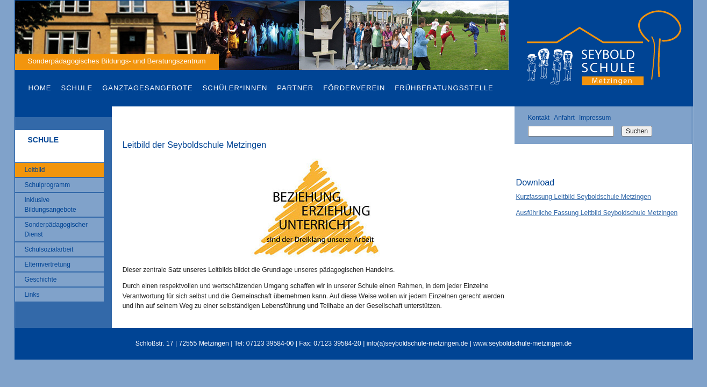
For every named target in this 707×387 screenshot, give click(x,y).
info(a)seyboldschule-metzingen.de (417, 343)
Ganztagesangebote (147, 88)
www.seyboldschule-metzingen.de (522, 343)
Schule (77, 88)
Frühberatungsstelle (444, 88)
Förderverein (354, 88)
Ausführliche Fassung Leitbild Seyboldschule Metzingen (596, 213)
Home (40, 88)
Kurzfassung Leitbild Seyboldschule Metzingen (583, 196)
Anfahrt (564, 117)
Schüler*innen (235, 88)
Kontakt (538, 117)
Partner (295, 88)
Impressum (595, 117)
